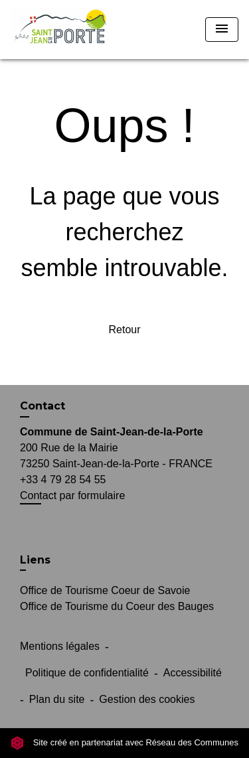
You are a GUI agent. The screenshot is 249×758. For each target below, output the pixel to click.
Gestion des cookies (147, 699)
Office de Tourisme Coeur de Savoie (105, 590)
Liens (35, 560)
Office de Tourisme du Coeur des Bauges (117, 606)
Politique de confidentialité (87, 672)
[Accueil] (60, 29)
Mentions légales (60, 646)
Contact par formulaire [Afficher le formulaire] (72, 495)
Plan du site (57, 699)
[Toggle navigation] (221, 29)
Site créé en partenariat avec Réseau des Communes (124, 742)
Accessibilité (192, 672)
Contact (42, 406)
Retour (124, 329)
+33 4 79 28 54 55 (63, 479)
